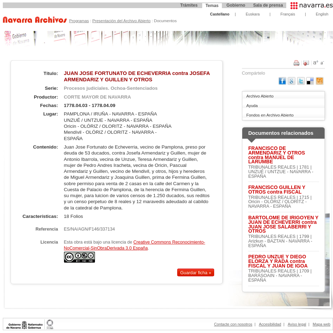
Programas (79, 21)
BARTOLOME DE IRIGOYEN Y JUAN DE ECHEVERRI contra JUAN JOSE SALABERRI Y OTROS (283, 224)
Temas (211, 5)
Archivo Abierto (259, 96)
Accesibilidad (270, 324)
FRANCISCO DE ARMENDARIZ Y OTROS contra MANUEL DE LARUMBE (276, 155)
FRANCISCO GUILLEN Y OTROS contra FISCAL (276, 189)
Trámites (188, 5)
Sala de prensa (268, 5)
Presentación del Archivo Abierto (121, 21)
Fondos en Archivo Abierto (269, 115)
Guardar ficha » (195, 272)
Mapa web (321, 324)
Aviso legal (297, 324)
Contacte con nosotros (233, 324)
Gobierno (235, 5)
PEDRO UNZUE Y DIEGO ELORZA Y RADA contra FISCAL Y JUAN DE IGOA (278, 261)
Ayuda (251, 105)
